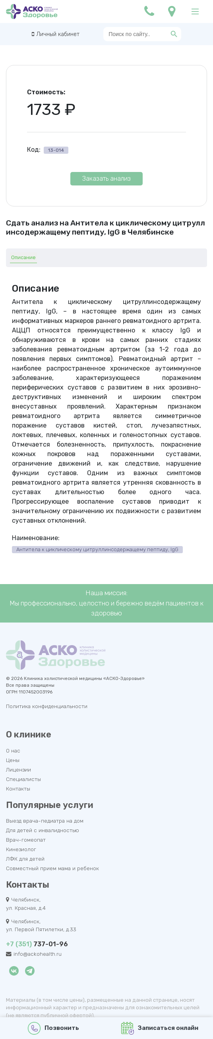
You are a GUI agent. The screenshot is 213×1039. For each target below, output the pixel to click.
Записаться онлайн (160, 1028)
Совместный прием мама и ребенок (52, 868)
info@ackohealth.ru (38, 954)
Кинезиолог (21, 849)
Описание (23, 257)
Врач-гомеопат (26, 840)
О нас (13, 750)
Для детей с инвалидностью (42, 830)
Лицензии (18, 769)
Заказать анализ (106, 178)
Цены (12, 760)
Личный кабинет (57, 34)
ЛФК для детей (25, 859)
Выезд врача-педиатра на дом (44, 820)
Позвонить (53, 1028)
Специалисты (23, 779)
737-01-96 (37, 944)
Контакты (18, 788)
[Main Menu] (195, 11)
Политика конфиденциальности (46, 706)
